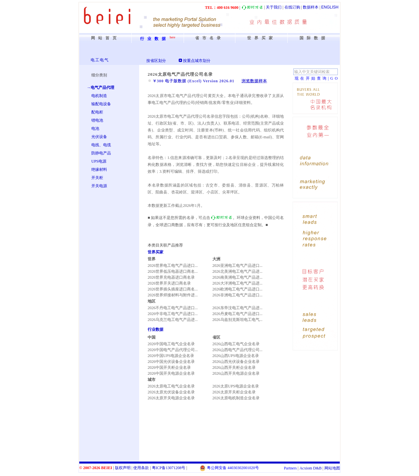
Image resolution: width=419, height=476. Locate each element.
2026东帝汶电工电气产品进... (237, 308)
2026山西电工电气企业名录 (236, 344)
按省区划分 (156, 60)
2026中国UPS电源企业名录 (171, 355)
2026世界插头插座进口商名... (173, 289)
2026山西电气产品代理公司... (237, 349)
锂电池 (97, 120)
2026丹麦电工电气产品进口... (237, 313)
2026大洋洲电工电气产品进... (237, 283)
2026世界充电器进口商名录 (171, 277)
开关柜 (97, 177)
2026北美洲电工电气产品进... (237, 271)
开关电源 (99, 186)
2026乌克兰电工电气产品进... (173, 319)
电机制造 (99, 95)
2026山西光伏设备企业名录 (236, 361)
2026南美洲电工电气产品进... (237, 277)
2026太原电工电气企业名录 (171, 386)
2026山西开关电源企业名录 (236, 373)
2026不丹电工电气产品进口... (173, 308)
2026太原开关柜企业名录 (234, 392)
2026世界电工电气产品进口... (173, 265)
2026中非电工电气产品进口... (173, 313)
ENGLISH (329, 7)
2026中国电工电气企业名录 (171, 344)
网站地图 (332, 468)
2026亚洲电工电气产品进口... (237, 265)
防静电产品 (101, 153)
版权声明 (123, 468)
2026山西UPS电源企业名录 (235, 355)
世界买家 (155, 252)
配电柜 (97, 112)
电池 (95, 128)
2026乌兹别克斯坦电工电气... (237, 319)
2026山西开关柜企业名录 (234, 367)
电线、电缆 (101, 145)
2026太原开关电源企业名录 (171, 398)
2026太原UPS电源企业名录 (235, 386)
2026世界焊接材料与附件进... (173, 295)
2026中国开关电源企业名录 (171, 373)
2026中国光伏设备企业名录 (171, 361)
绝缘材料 (99, 169)
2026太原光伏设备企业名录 (171, 392)
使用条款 (141, 468)
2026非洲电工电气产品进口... (237, 295)
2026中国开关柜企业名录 (169, 367)
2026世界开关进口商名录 (169, 283)
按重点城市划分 (196, 60)
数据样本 (311, 7)
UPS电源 (98, 161)
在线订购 (292, 7)
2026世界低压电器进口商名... (173, 271)
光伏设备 (99, 136)
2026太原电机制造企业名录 (236, 398)
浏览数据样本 (254, 81)
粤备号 (169, 468)
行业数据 (155, 329)
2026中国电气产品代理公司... (173, 349)
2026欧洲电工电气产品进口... (237, 289)
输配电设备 (101, 104)
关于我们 (274, 7)
